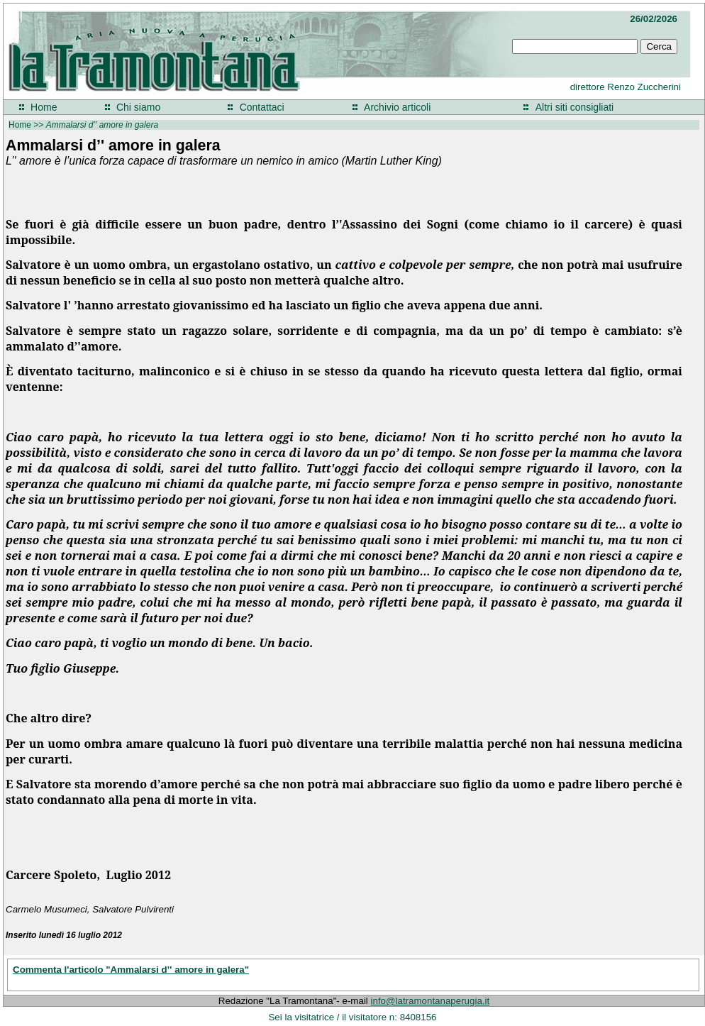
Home (43, 107)
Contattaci (262, 107)
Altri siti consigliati (574, 107)
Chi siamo (138, 107)
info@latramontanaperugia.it (430, 1000)
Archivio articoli (397, 107)
